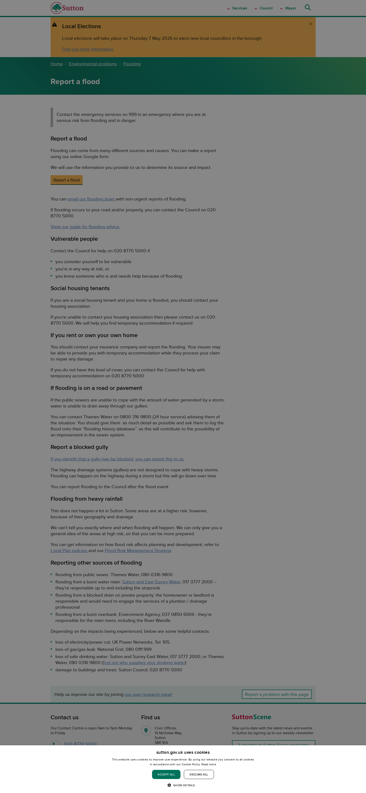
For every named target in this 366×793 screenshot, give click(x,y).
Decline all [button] (199, 774)
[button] (183, 785)
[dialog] (183, 769)
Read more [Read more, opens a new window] (208, 764)
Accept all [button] (166, 774)
